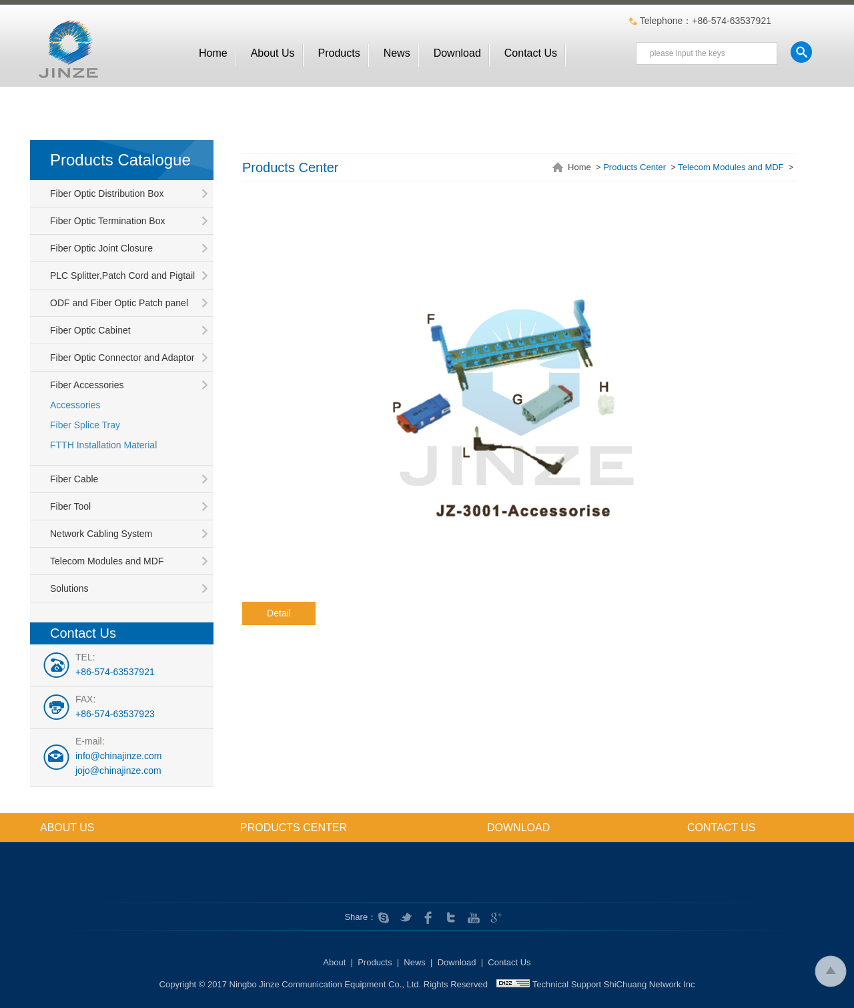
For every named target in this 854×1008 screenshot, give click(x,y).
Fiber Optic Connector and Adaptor (122, 357)
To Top (830, 971)
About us (273, 53)
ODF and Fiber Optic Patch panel (119, 303)
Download (457, 53)
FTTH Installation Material (103, 445)
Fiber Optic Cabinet (90, 330)
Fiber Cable (74, 479)
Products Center (634, 167)
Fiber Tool (70, 506)
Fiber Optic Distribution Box (106, 193)
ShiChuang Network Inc (649, 984)
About (334, 962)
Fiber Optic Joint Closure (101, 248)
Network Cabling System (101, 533)
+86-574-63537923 (115, 713)
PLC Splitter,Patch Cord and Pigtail (122, 275)
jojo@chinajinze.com (118, 770)
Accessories (75, 405)
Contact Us (530, 53)
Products (339, 53)
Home (213, 53)
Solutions (69, 588)
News (397, 53)
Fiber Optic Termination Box (107, 220)
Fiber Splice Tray (85, 425)
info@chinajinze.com (118, 755)
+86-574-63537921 (115, 671)
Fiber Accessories (86, 385)
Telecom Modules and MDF (106, 561)
